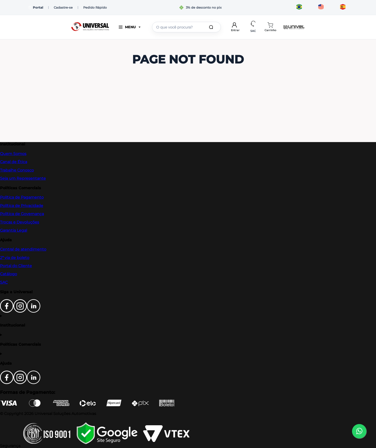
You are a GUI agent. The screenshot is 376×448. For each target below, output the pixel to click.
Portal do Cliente (16, 266)
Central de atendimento (23, 249)
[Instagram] (20, 311)
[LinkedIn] (33, 311)
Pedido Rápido (95, 7)
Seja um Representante (23, 178)
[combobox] (186, 27)
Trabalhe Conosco (17, 170)
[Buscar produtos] (212, 27)
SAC (4, 282)
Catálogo (8, 274)
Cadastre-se (63, 7)
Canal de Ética (13, 162)
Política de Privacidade (21, 205)
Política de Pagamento (22, 197)
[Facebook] (6, 311)
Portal (35, 7)
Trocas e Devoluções (19, 222)
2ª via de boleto (14, 257)
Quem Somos (13, 153)
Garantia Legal (13, 230)
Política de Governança (22, 214)
